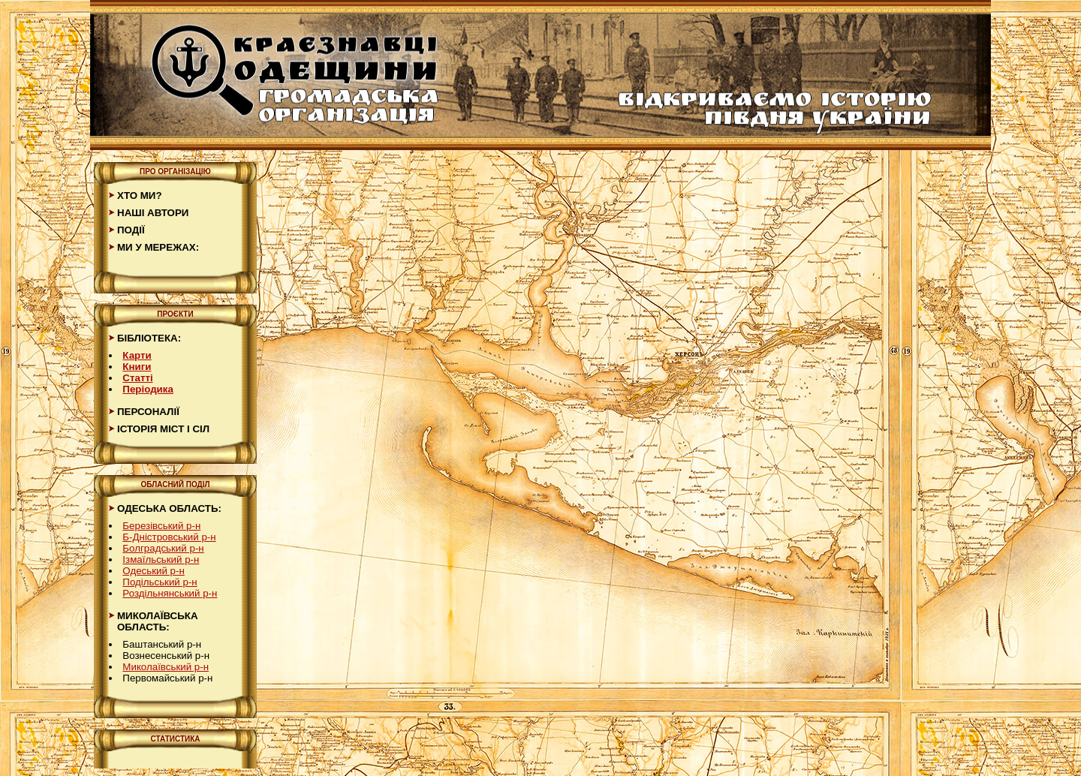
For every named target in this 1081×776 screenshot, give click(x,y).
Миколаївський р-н (165, 666)
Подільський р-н (159, 582)
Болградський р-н (162, 548)
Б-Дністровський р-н (168, 537)
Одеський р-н (153, 570)
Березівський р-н (161, 525)
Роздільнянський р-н (169, 593)
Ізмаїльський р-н (160, 559)
